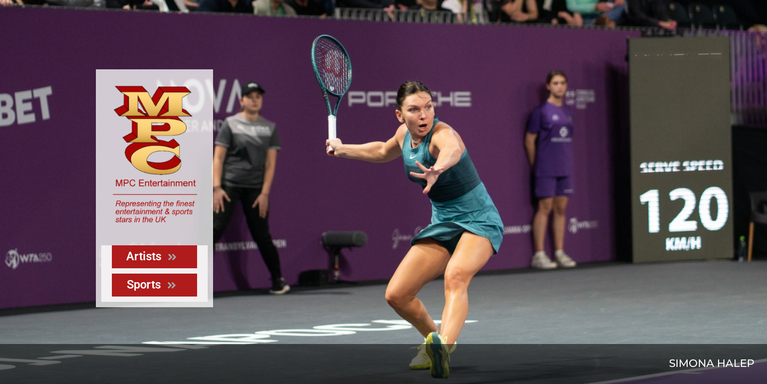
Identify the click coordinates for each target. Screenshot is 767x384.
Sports (151, 284)
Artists (151, 256)
